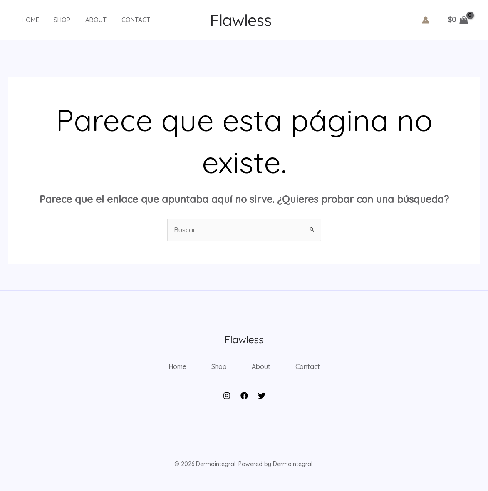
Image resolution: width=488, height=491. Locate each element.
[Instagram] (226, 398)
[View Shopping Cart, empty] (457, 20)
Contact (123, 20)
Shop (55, 20)
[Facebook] (244, 398)
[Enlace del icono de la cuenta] (425, 20)
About (86, 20)
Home (25, 20)
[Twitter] (261, 398)
